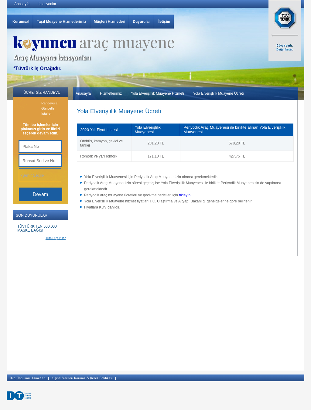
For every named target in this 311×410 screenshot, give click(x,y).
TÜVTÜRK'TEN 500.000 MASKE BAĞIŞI (37, 228)
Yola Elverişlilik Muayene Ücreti (218, 93)
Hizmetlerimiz (111, 93)
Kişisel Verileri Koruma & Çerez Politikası (82, 378)
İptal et (46, 113)
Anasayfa (21, 4)
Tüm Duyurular (56, 238)
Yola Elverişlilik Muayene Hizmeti (157, 93)
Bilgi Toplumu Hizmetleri (28, 378)
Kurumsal (20, 21)
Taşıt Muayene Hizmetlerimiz (61, 21)
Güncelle (47, 108)
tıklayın (184, 195)
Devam (40, 194)
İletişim (164, 21)
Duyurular (141, 21)
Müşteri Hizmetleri (109, 21)
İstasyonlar (47, 4)
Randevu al (49, 103)
